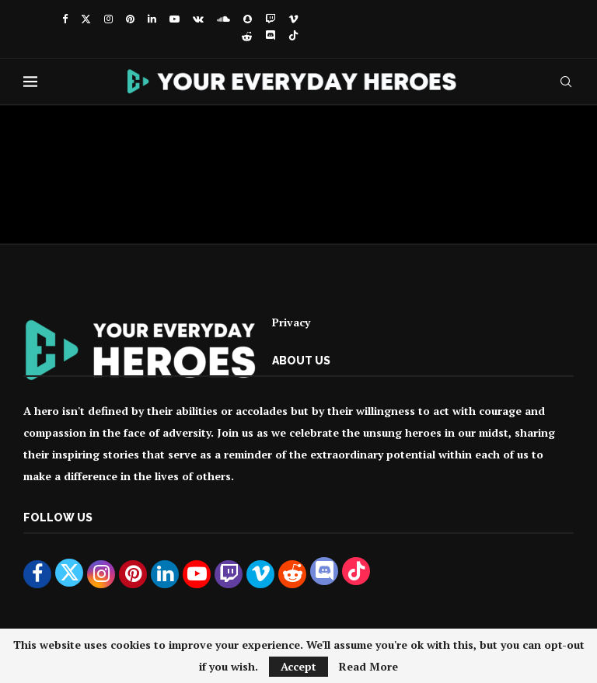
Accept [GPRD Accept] (298, 666)
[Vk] (198, 19)
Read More (368, 666)
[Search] (566, 81)
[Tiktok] (293, 37)
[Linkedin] (152, 19)
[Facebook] (65, 19)
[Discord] (270, 37)
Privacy (291, 322)
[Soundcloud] (223, 19)
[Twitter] (86, 19)
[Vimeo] (293, 19)
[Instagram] (108, 19)
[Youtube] (174, 19)
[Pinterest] (130, 19)
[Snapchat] (247, 19)
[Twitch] (270, 19)
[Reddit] (247, 37)
